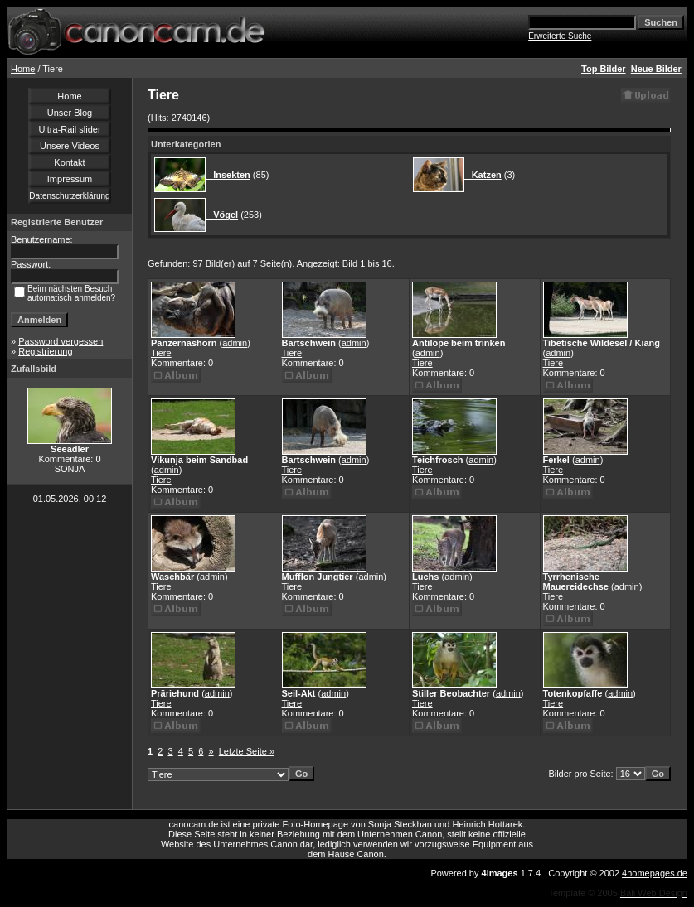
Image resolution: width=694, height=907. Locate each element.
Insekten (228, 175)
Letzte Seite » (246, 751)
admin (234, 343)
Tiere (161, 353)
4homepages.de (654, 873)
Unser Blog (69, 113)
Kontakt (69, 162)
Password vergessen (60, 341)
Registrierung (45, 351)
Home (23, 69)
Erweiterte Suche (559, 36)
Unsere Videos (69, 146)
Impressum (69, 179)
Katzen (483, 175)
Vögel (222, 215)
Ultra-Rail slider (69, 129)
